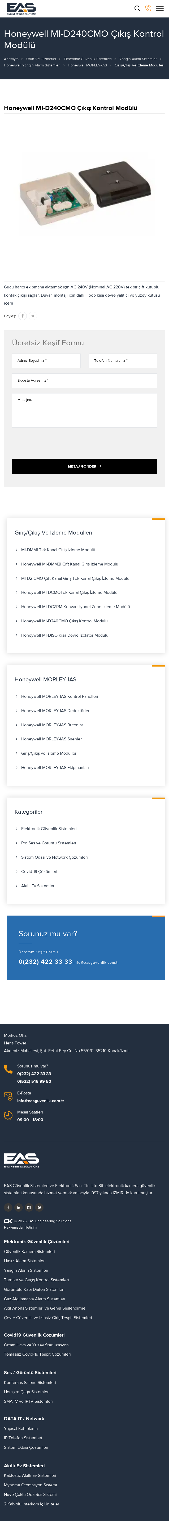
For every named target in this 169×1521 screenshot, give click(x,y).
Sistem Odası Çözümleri (26, 1447)
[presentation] (52, 443)
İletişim (31, 1227)
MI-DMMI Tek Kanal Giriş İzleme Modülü (58, 550)
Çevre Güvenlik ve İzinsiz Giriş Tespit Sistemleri (48, 1317)
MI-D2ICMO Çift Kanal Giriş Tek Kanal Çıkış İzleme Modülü (75, 578)
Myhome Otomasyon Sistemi (30, 1485)
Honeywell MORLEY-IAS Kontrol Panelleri (59, 696)
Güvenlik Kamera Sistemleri (29, 1251)
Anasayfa (11, 59)
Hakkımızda (13, 1227)
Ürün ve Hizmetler (41, 59)
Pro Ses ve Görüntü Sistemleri (48, 843)
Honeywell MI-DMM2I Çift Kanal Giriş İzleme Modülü (69, 564)
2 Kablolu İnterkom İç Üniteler (31, 1504)
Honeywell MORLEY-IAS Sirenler (51, 739)
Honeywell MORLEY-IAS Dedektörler (55, 710)
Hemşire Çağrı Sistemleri (27, 1392)
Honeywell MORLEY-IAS (87, 65)
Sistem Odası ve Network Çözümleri (54, 857)
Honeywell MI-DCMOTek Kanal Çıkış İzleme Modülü (69, 592)
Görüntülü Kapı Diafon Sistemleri (34, 1289)
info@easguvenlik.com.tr (96, 962)
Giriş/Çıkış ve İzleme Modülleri (49, 753)
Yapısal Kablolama (21, 1428)
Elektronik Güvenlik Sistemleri (88, 59)
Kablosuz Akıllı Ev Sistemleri (30, 1475)
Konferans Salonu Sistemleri (30, 1382)
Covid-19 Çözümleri (39, 871)
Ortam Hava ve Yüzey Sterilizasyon (36, 1345)
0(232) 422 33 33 (45, 962)
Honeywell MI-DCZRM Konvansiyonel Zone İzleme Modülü (75, 606)
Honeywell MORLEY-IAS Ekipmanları (55, 767)
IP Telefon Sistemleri (23, 1438)
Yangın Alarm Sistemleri (138, 59)
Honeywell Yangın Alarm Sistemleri (32, 65)
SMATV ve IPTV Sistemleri (28, 1401)
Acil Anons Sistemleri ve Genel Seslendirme (44, 1308)
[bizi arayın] (148, 8)
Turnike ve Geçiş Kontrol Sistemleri (36, 1280)
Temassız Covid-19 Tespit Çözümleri (37, 1354)
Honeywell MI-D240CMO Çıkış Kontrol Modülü (64, 621)
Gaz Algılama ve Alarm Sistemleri (34, 1299)
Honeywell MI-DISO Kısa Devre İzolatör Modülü (65, 635)
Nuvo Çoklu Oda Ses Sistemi (30, 1494)
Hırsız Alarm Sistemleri (25, 1261)
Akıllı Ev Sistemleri (38, 886)
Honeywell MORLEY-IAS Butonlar (52, 725)
